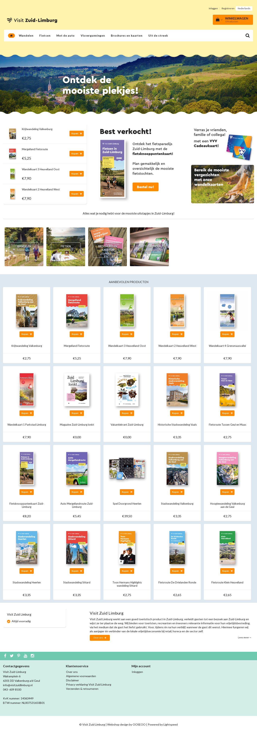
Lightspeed (170, 724)
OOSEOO (139, 724)
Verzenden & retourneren (82, 688)
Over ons (99, 637)
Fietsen (44, 35)
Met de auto (65, 35)
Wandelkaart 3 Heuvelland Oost (40, 169)
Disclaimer (72, 680)
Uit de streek (158, 35)
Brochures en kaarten (126, 35)
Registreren (228, 8)
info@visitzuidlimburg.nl (18, 685)
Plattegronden (149, 248)
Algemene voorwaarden (81, 676)
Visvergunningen (93, 35)
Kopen (76, 133)
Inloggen (213, 8)
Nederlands (244, 8)
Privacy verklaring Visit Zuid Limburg (88, 684)
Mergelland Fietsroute (35, 149)
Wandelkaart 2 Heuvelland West (41, 189)
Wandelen (26, 35)
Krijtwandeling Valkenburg (37, 129)
